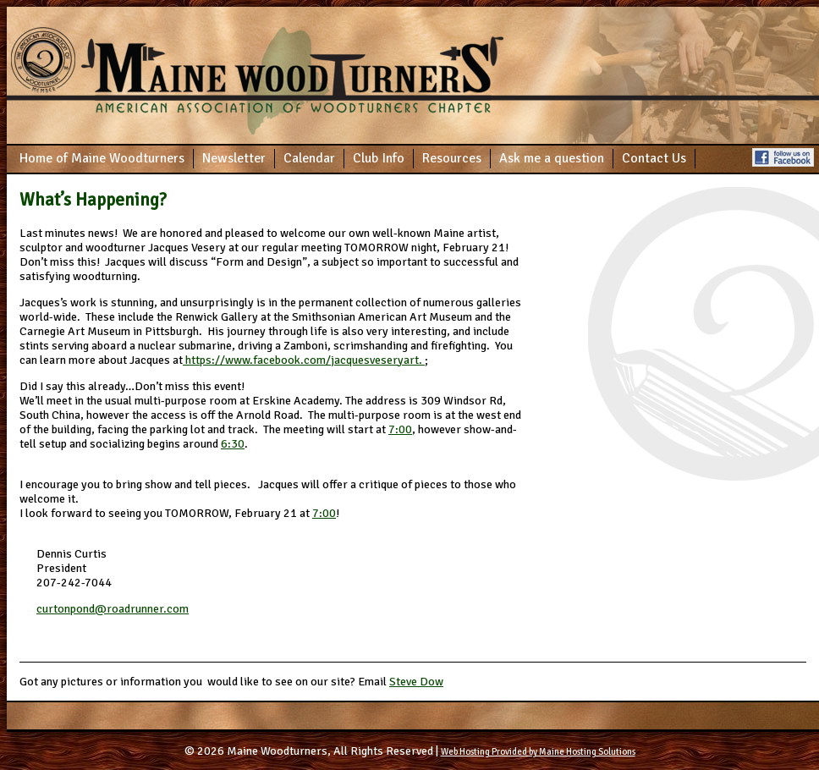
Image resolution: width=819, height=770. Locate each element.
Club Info (378, 158)
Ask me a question (551, 158)
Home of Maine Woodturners (101, 158)
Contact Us (654, 158)
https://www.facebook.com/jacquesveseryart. (304, 360)
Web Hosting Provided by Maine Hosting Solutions (538, 751)
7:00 (400, 429)
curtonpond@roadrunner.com (112, 609)
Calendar (309, 158)
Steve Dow (416, 681)
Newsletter (234, 158)
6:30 (233, 444)
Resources (451, 158)
